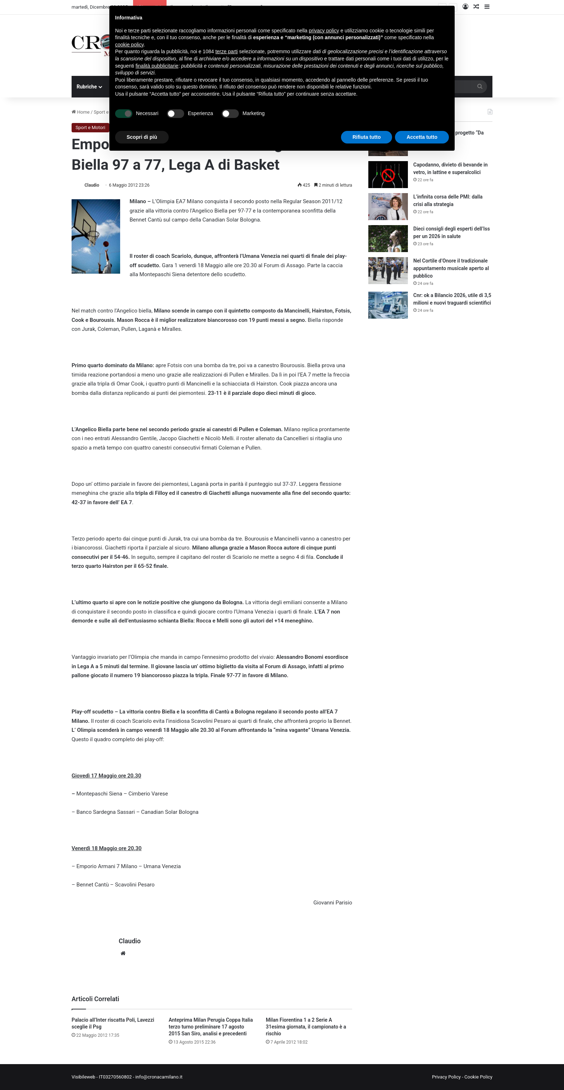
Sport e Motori (90, 127)
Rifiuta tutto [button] (366, 137)
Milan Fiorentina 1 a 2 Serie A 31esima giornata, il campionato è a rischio (306, 1026)
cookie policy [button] (129, 44)
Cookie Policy (478, 1077)
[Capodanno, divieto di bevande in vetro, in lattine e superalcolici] (388, 174)
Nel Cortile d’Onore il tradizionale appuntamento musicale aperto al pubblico (451, 268)
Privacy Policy (446, 1077)
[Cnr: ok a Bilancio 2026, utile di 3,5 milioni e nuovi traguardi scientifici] (388, 305)
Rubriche (87, 87)
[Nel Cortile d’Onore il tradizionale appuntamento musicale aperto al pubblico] (388, 270)
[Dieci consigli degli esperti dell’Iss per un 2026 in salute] (388, 238)
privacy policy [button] (324, 30)
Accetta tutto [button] (421, 137)
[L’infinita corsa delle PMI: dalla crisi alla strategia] (388, 206)
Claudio (92, 185)
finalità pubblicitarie (157, 66)
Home (81, 112)
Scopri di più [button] (142, 137)
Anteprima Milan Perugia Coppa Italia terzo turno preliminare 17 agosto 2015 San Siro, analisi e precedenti (211, 1026)
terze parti (226, 51)
